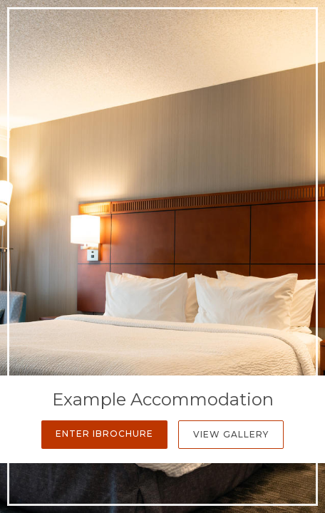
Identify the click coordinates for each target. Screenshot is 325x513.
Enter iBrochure (104, 433)
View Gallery (231, 434)
